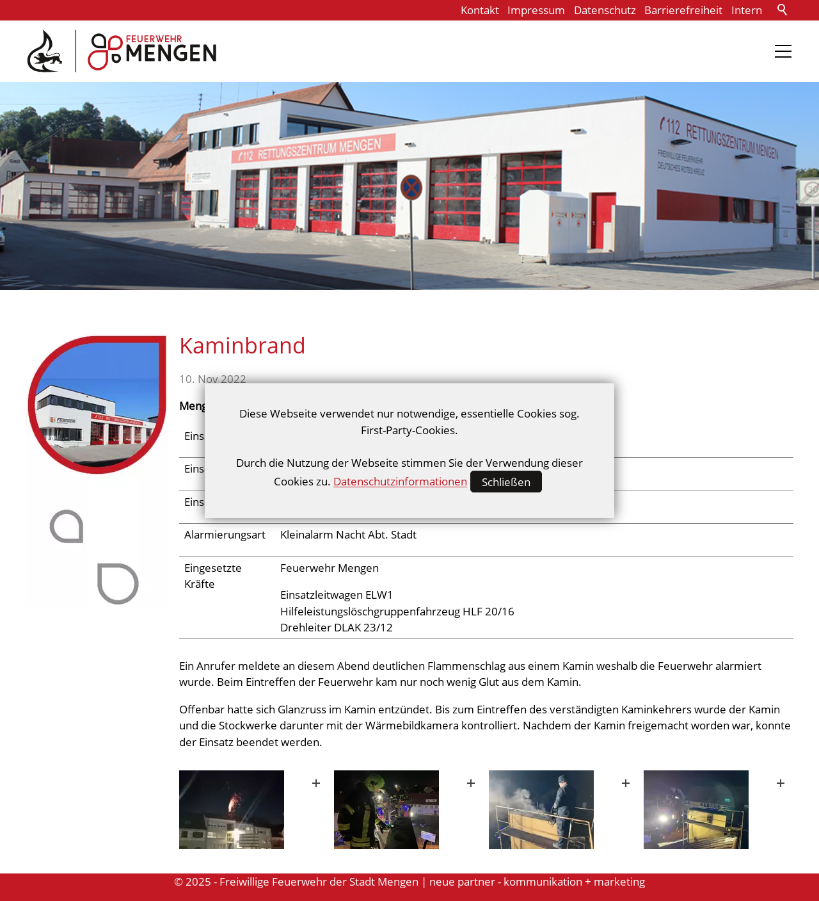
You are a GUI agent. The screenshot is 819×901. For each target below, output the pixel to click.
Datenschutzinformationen (400, 482)
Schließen (506, 482)
